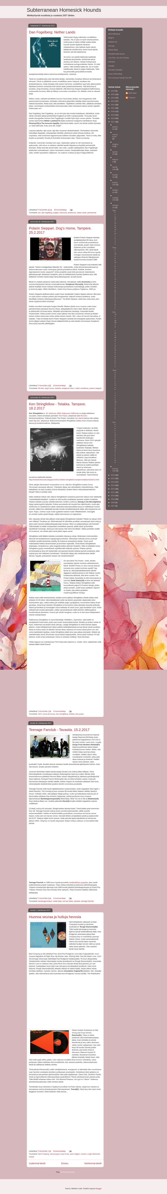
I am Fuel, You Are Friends (118, 58)
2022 (113, 105)
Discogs (111, 46)
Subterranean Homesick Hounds (64, 10)
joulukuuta (115, 128)
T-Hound (131, 98)
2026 (113, 91)
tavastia (77, 901)
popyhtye (84, 882)
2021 (113, 108)
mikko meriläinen (82, 388)
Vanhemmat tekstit (92, 1163)
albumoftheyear (114, 34)
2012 (113, 489)
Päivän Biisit (113, 50)
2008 (113, 502)
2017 (40, 714)
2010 (113, 496)
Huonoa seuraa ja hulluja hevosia (55, 917)
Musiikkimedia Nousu (116, 54)
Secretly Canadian (115, 70)
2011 (113, 492)
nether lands (81, 213)
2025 (113, 94)
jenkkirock (72, 213)
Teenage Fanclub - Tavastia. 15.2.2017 (59, 730)
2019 (113, 115)
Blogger (98, 1189)
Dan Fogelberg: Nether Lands (52, 32)
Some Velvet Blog (115, 74)
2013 (113, 485)
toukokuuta (114, 183)
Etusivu (64, 1163)
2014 (113, 482)
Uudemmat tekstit (37, 1163)
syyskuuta (115, 153)
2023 (113, 101)
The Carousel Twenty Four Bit (119, 78)
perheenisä (91, 213)
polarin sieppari (95, 388)
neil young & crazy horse (59, 1154)
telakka (72, 714)
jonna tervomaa (49, 714)
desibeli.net (112, 42)
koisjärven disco (68, 388)
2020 (113, 111)
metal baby (57, 901)
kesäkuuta (115, 176)
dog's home (49, 388)
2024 (113, 98)
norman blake (67, 901)
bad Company (43, 1154)
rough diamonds (93, 1154)
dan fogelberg (47, 213)
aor (39, 213)
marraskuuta (115, 136)
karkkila (58, 388)
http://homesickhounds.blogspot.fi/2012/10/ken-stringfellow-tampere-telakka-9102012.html (64, 480)
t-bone (31, 1157)
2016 (113, 475)
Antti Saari (132, 93)
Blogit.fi (111, 38)
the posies (80, 714)
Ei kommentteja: (60, 210)
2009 (113, 499)
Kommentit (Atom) (67, 1172)
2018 (113, 118)
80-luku (41, 388)
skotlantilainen (74, 882)
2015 (113, 478)
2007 (113, 506)
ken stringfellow (62, 714)
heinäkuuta (114, 168)
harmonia (63, 213)
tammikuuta (115, 470)
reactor (83, 1154)
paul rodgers (75, 1154)
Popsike (111, 66)
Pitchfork (111, 62)
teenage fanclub (87, 901)
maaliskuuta (115, 199)
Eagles (56, 213)
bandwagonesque (45, 901)
